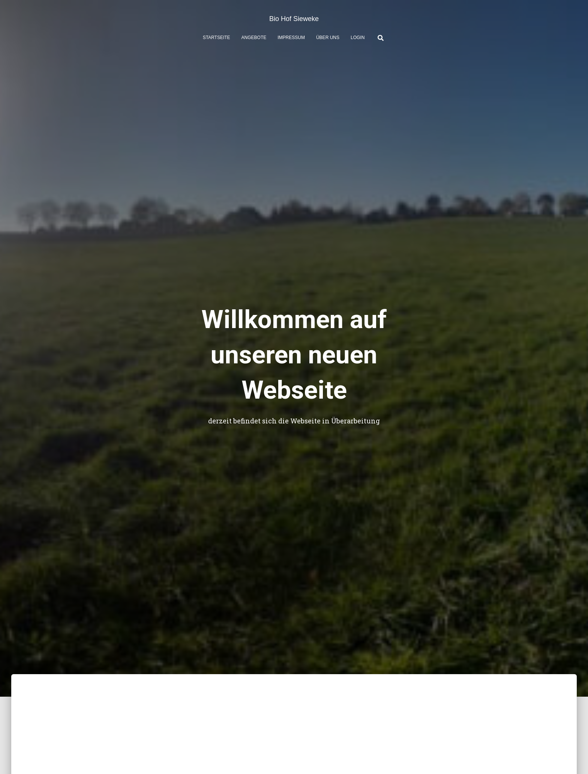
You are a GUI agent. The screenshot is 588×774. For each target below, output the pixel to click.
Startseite (216, 37)
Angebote (254, 37)
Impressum (291, 37)
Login (357, 37)
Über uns (327, 37)
